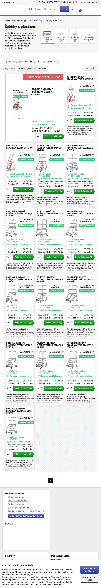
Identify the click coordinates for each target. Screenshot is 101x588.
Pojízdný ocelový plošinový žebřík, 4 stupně (80, 107)
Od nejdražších (40, 69)
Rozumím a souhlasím (89, 569)
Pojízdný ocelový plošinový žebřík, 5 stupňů (20, 175)
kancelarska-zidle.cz (15, 10)
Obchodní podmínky (17, 497)
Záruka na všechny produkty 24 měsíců (26, 511)
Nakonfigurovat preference (89, 578)
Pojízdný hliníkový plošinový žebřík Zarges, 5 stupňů (50, 175)
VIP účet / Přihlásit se (87, 3)
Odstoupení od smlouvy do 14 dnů (26, 516)
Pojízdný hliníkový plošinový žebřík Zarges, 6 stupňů (80, 240)
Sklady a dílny (36, 20)
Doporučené (10, 69)
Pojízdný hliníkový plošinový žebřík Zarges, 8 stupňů (20, 306)
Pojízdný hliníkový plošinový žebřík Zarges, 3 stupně (80, 175)
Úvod (25, 20)
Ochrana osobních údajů (19, 508)
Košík (86, 10)
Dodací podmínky (16, 504)
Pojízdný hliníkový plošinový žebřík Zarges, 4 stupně (50, 306)
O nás (10, 559)
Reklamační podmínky (18, 500)
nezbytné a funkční (28, 577)
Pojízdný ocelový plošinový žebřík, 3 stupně (35, 107)
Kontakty (8, 2)
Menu (96, 9)
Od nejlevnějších (24, 69)
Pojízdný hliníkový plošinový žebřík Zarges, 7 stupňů (20, 372)
